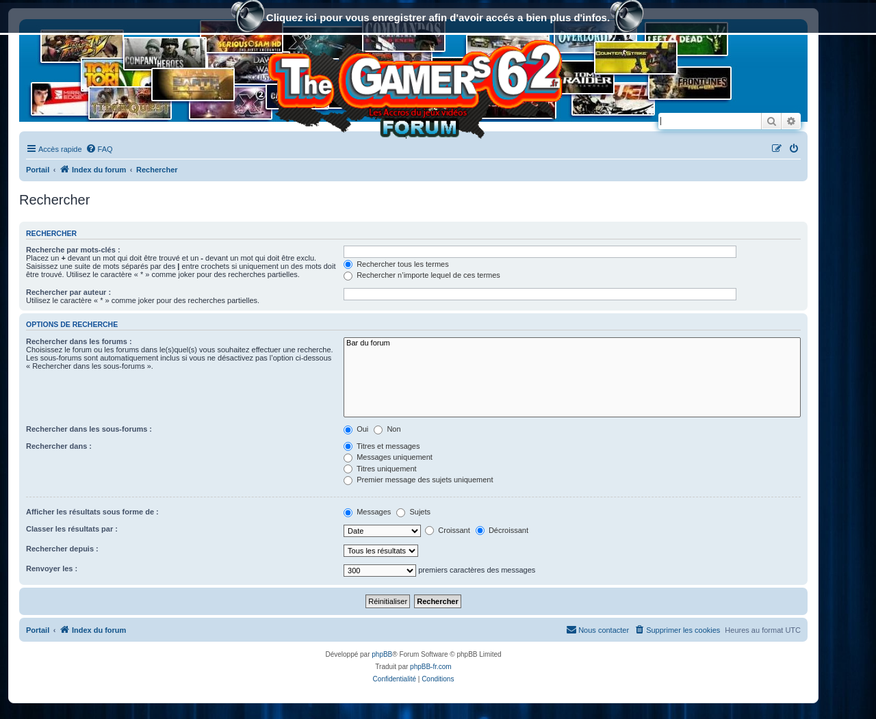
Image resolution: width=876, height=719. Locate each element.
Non (387, 429)
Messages (367, 512)
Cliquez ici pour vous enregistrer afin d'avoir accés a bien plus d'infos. (438, 19)
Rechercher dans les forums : (79, 341)
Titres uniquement (380, 469)
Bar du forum (572, 343)
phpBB (382, 654)
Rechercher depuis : (62, 549)
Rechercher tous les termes (396, 264)
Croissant (447, 530)
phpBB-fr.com (431, 666)
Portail (37, 170)
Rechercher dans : (59, 446)
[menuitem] (99, 149)
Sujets (413, 512)
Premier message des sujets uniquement (418, 479)
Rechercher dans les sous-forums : (89, 429)
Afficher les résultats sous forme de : (92, 512)
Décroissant (502, 530)
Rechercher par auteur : (68, 292)
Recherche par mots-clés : (73, 250)
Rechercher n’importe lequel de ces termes (422, 275)
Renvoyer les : (51, 568)
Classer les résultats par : (72, 529)
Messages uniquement (388, 457)
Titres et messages (382, 446)
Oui (356, 429)
